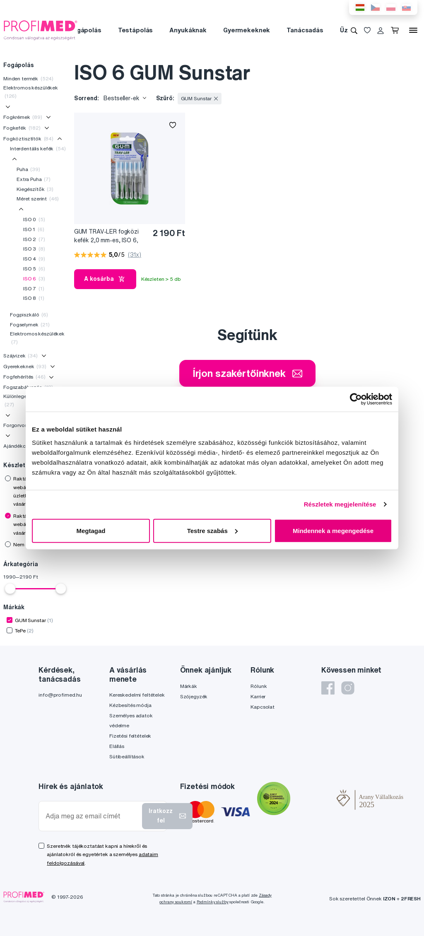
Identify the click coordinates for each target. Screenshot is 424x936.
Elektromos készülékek (30, 92)
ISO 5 (34, 268)
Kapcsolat (263, 706)
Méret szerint (38, 198)
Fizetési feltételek (130, 735)
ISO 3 (34, 248)
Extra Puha (34, 179)
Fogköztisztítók (28, 138)
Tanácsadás (305, 30)
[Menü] (413, 30)
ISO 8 (33, 298)
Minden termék (28, 78)
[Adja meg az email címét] (92, 816)
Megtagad (90, 530)
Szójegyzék (194, 696)
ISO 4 (34, 258)
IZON (389, 898)
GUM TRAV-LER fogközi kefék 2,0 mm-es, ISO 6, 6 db (106, 236)
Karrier (258, 696)
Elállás (116, 746)
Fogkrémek (22, 117)
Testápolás (135, 30)
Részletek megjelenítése (340, 504)
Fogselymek (30, 324)
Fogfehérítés (24, 376)
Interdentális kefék (38, 148)
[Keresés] (354, 30)
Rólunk (259, 686)
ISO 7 (33, 288)
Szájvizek (20, 355)
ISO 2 (34, 239)
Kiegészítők (35, 189)
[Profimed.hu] (40, 30)
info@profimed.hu (60, 694)
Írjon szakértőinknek (247, 373)
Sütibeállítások (127, 756)
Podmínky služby (213, 902)
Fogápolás (85, 30)
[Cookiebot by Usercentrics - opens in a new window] (356, 399)
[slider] (10, 588)
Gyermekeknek (246, 30)
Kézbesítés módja (130, 705)
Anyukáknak (188, 30)
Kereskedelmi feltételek (137, 694)
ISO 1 (33, 229)
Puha (28, 169)
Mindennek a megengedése (333, 530)
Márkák (188, 686)
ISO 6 (34, 278)
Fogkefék (22, 127)
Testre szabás (212, 530)
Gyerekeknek (24, 366)
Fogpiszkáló (29, 314)
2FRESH (411, 898)
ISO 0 (34, 219)
